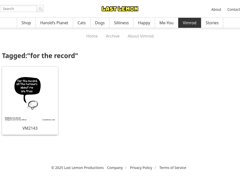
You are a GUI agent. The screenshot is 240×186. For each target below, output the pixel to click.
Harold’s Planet (54, 23)
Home (92, 36)
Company (115, 167)
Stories (212, 23)
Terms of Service (172, 167)
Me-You (167, 23)
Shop (26, 23)
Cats (82, 23)
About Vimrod (141, 36)
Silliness (121, 23)
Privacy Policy (141, 167)
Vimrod (189, 23)
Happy (144, 23)
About (216, 9)
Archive (113, 36)
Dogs (100, 23)
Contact (233, 9)
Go (40, 8)
